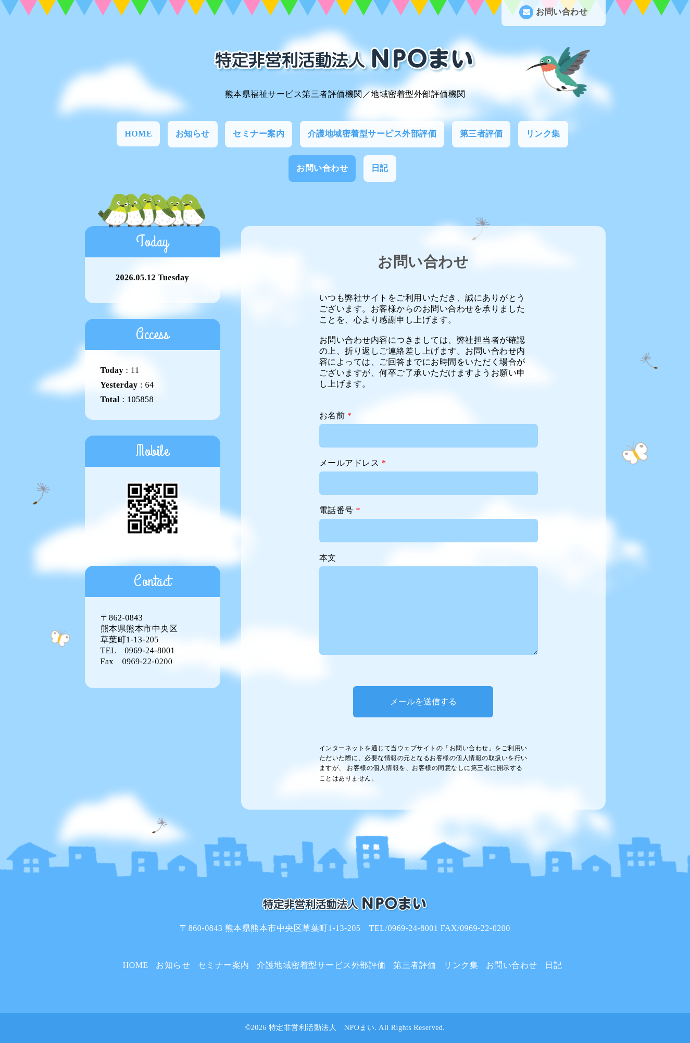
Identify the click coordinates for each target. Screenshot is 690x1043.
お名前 (335, 415)
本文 (327, 557)
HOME (138, 133)
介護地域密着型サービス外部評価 (372, 133)
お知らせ (192, 133)
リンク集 (543, 133)
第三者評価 (481, 133)
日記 (379, 168)
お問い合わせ (553, 12)
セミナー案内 (258, 133)
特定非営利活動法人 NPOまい (322, 1028)
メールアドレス (352, 462)
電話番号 (340, 510)
